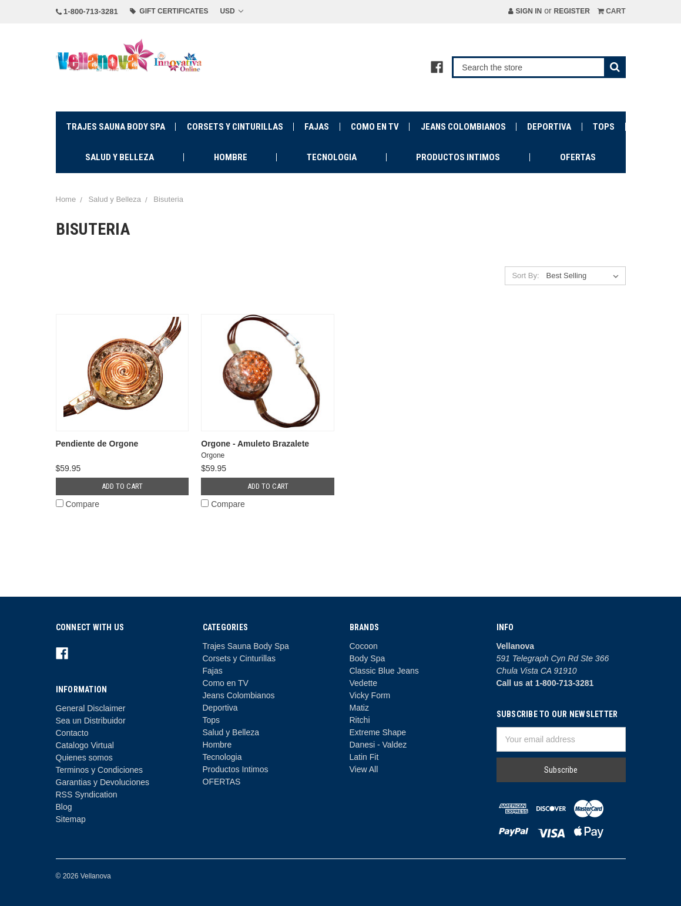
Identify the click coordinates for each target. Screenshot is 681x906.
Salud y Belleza (119, 157)
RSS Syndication (87, 794)
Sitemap (71, 819)
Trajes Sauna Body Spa (115, 126)
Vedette (364, 683)
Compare (77, 504)
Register (571, 11)
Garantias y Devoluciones (103, 782)
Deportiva (549, 126)
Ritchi (360, 720)
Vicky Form (370, 695)
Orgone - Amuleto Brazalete (255, 443)
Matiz (359, 707)
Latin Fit (364, 757)
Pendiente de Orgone (97, 443)
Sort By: (525, 275)
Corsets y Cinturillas (235, 126)
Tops (604, 126)
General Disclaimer (91, 708)
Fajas (316, 126)
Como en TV (375, 126)
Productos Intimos (458, 157)
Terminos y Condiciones (99, 770)
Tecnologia (332, 157)
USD (231, 11)
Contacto (72, 733)
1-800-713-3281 (87, 11)
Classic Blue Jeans (384, 670)
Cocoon (364, 646)
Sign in (525, 11)
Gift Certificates (169, 11)
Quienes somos (84, 757)
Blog (64, 807)
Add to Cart (122, 486)
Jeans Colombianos (463, 126)
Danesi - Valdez (378, 744)
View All (364, 769)
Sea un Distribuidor (91, 720)
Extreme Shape (378, 732)
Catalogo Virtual (85, 745)
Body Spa (367, 658)
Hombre (230, 157)
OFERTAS (578, 157)
